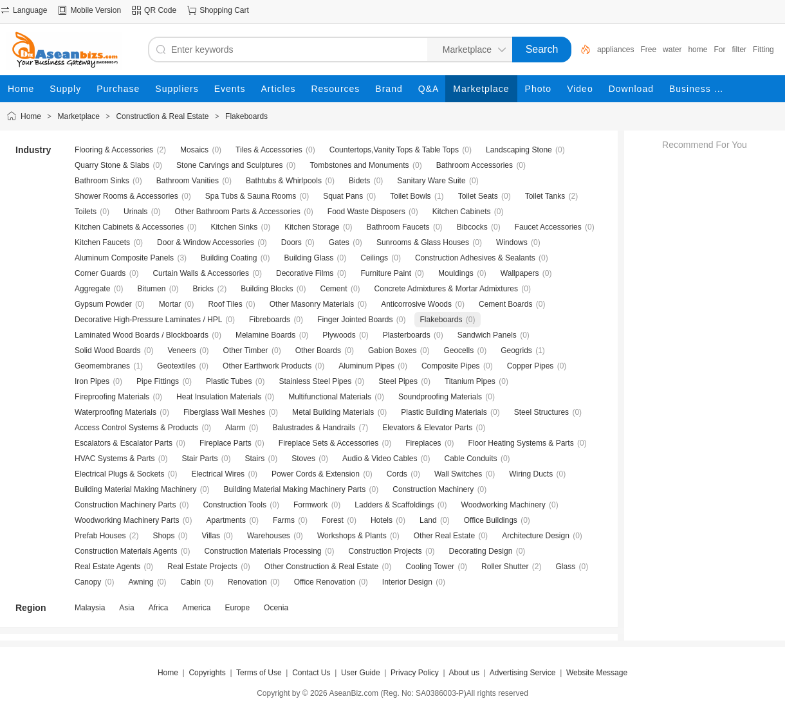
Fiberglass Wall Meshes (224, 412)
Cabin (191, 582)
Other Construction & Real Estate (321, 566)
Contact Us (311, 672)
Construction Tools (234, 504)
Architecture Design (535, 535)
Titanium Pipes (470, 381)
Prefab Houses (100, 535)
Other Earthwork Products (267, 365)
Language (30, 10)
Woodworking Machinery (503, 504)
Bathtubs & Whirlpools (284, 180)
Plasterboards (406, 335)
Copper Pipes (530, 365)
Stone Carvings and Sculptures (229, 165)
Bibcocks (472, 227)
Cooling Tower (429, 566)
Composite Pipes (450, 365)
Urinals (135, 211)
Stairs (255, 458)
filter (739, 49)
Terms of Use (259, 672)
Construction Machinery (433, 489)
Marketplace (79, 116)
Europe (237, 607)
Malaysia (90, 607)
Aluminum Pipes (366, 365)
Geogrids (516, 350)
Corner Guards (100, 273)
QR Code (160, 10)
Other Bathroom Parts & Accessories (237, 211)
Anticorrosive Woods (416, 304)
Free (648, 49)
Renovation (247, 582)
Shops (163, 535)
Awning (140, 582)
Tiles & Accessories (269, 149)
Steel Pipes (398, 381)
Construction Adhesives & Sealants (475, 257)
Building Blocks (267, 288)
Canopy (88, 582)
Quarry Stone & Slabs (112, 165)
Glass (566, 566)
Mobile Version (95, 10)
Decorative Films (304, 273)
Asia (126, 607)
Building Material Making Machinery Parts (294, 489)
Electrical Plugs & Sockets (119, 473)
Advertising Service (523, 672)
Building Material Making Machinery (135, 489)
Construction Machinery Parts (125, 504)
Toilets (86, 211)
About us (464, 672)
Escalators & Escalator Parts (123, 443)
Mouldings (456, 273)
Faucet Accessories (548, 227)
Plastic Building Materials (443, 412)
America (196, 607)
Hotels (381, 520)
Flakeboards (246, 116)
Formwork (310, 504)
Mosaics (194, 149)
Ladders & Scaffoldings (394, 504)
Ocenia (276, 607)
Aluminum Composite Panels (124, 257)
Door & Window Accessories (205, 242)
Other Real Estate (444, 535)
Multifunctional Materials (329, 396)
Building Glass (309, 257)
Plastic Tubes (229, 381)
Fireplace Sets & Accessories (328, 443)
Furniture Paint (385, 273)
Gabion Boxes (392, 350)
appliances (615, 49)
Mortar (170, 304)
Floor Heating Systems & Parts (521, 443)
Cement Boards (505, 304)
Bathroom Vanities (187, 180)
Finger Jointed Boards (354, 319)
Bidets (359, 180)
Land (428, 520)
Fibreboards (269, 319)
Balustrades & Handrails (313, 427)
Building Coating (229, 257)
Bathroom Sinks (102, 180)
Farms (284, 520)
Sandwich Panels (487, 335)
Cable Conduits (470, 458)
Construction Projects (385, 551)
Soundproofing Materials (440, 396)
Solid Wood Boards (108, 350)
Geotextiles (176, 365)
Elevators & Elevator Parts (427, 427)
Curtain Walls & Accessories (200, 273)
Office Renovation (324, 582)
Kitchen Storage (311, 227)
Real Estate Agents (107, 566)
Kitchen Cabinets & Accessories (129, 227)
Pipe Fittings (157, 381)
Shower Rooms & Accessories (126, 196)
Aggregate (92, 288)
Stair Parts (200, 458)
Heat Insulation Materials (218, 396)
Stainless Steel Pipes (315, 381)
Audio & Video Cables (380, 458)
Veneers (182, 350)
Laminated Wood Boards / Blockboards (141, 335)
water (672, 49)
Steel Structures (541, 412)
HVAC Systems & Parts (114, 458)
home (697, 49)
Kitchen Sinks (233, 227)
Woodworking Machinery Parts (127, 520)
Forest (333, 520)
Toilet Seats (478, 196)
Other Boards (318, 350)
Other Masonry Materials (312, 304)
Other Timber (245, 350)
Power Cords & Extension (316, 473)
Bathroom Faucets (398, 227)
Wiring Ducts (531, 473)
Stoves (303, 458)
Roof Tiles (225, 304)
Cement (333, 288)
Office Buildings (490, 520)
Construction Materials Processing (262, 551)
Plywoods (338, 335)
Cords (397, 473)
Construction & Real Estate (162, 116)
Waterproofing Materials (115, 412)
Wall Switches (458, 473)
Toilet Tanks (545, 196)
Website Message (596, 672)
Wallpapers (520, 273)
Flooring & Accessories (114, 149)
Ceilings (374, 257)
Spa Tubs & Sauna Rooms (250, 196)
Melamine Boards (265, 335)
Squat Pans (343, 196)
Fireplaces (423, 443)
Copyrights (207, 672)
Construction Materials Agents (126, 551)
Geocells (458, 350)
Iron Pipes (92, 381)
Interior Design (407, 582)
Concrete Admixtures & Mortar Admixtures (446, 288)
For (719, 49)
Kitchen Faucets (102, 242)
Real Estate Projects (202, 566)
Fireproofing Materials (112, 396)
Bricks (203, 288)
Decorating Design (481, 551)
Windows (512, 242)
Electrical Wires (218, 473)
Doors (291, 242)
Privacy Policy (415, 672)
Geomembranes (102, 365)
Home (31, 116)
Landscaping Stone (519, 149)
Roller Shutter (504, 566)
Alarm (235, 427)
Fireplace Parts (225, 443)
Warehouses (268, 535)
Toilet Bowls (410, 196)
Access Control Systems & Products (136, 427)
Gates (339, 242)
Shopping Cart (224, 10)
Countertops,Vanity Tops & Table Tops (394, 149)
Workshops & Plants (352, 535)
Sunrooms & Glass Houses (422, 242)
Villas (210, 535)
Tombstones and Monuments (359, 165)
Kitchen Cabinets (461, 211)
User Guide (360, 672)
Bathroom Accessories (474, 165)
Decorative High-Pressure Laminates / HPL (148, 319)
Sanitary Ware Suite (431, 180)
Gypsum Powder (103, 304)
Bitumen (151, 288)
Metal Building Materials (333, 412)
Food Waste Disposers (366, 211)
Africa (159, 607)
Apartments (226, 520)
